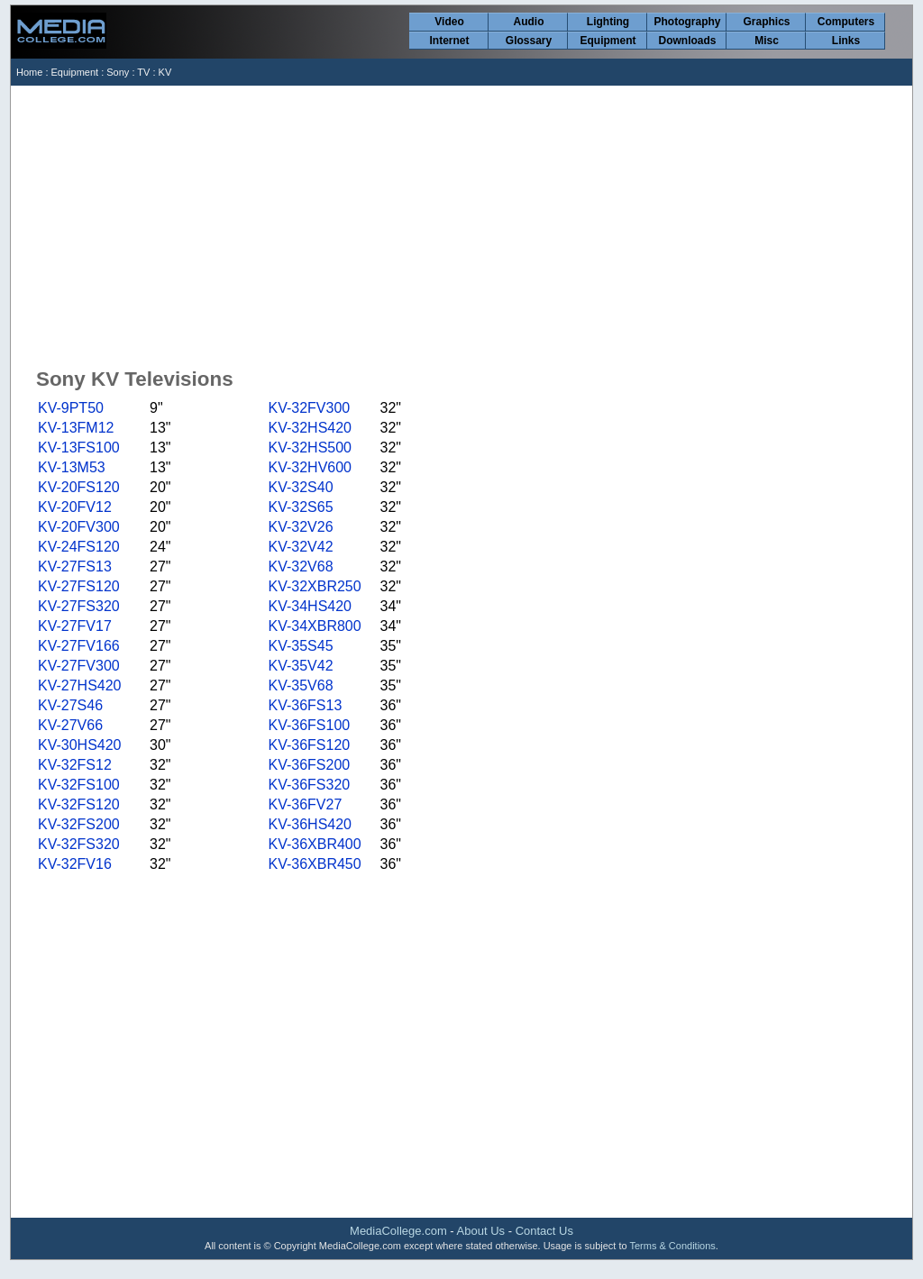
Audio (529, 21)
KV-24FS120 (79, 546)
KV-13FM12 (76, 427)
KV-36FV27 (305, 804)
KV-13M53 (71, 467)
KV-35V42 (300, 665)
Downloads (687, 40)
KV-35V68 (300, 685)
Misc (766, 40)
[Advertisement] (463, 221)
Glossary (529, 40)
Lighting (608, 21)
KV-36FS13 (305, 705)
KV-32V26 (300, 526)
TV (143, 72)
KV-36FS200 (309, 764)
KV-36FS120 (309, 745)
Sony (117, 72)
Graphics (766, 21)
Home (29, 72)
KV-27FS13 (75, 566)
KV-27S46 (70, 705)
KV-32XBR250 (314, 586)
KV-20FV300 (79, 526)
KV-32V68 (300, 566)
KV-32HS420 (310, 427)
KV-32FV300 (309, 408)
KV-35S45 (300, 645)
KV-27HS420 (80, 685)
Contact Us (544, 1231)
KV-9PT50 (71, 408)
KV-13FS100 (79, 447)
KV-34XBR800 (314, 626)
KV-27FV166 (79, 645)
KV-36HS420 (310, 824)
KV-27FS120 (79, 586)
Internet (449, 40)
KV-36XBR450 (314, 864)
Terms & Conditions (672, 1245)
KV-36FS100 (309, 725)
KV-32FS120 (79, 804)
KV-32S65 (300, 507)
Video (448, 21)
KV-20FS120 (79, 487)
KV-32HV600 (310, 467)
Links (846, 40)
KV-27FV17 (75, 626)
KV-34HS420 (310, 606)
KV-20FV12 (75, 507)
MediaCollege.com (398, 1231)
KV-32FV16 (75, 864)
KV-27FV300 (79, 665)
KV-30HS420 (80, 745)
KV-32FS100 (79, 784)
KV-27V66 (70, 725)
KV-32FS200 (79, 824)
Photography (687, 21)
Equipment (608, 40)
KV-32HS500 (310, 447)
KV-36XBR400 (314, 844)
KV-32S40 (300, 487)
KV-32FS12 (75, 764)
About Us (481, 1231)
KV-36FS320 (309, 784)
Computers (846, 21)
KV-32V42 (300, 546)
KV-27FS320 (79, 606)
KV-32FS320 (79, 844)
